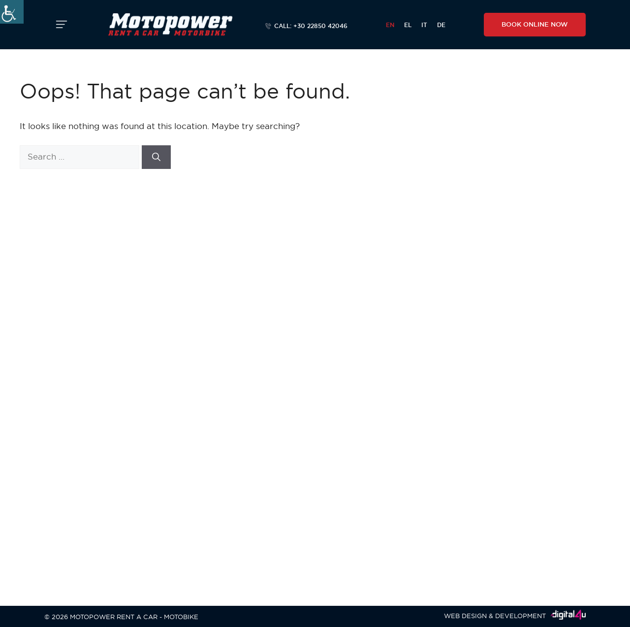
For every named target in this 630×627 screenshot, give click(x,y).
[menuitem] (390, 25)
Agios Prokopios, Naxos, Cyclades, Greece (131, 337)
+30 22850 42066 (148, 350)
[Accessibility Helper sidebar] (12, 12)
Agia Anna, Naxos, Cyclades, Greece (122, 422)
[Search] (156, 157)
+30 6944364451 (89, 363)
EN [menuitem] (390, 25)
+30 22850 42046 (90, 350)
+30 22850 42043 (90, 522)
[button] (61, 24)
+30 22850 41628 (89, 432)
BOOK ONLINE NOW (535, 24)
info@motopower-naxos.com (103, 376)
